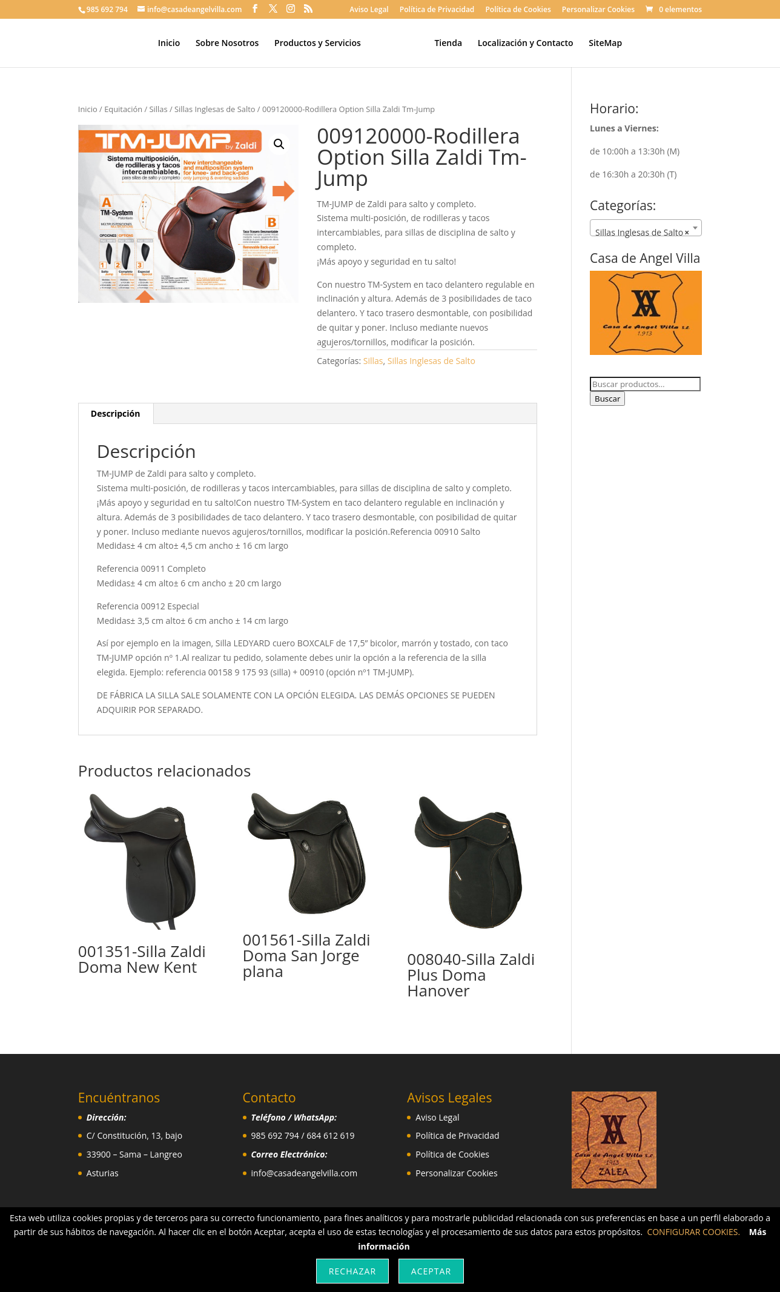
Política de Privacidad (437, 10)
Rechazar (352, 1271)
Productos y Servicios (322, 43)
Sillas (159, 109)
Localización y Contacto (521, 43)
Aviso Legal (368, 10)
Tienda (444, 43)
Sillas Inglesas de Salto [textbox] (642, 232)
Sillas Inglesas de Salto (214, 109)
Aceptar (431, 1271)
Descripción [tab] (115, 413)
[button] (279, 144)
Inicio (173, 43)
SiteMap (601, 43)
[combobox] (646, 227)
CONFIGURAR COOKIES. (693, 1231)
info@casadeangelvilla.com (304, 1173)
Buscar (607, 398)
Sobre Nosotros (231, 43)
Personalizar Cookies (598, 10)
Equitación (123, 109)
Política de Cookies (517, 10)
